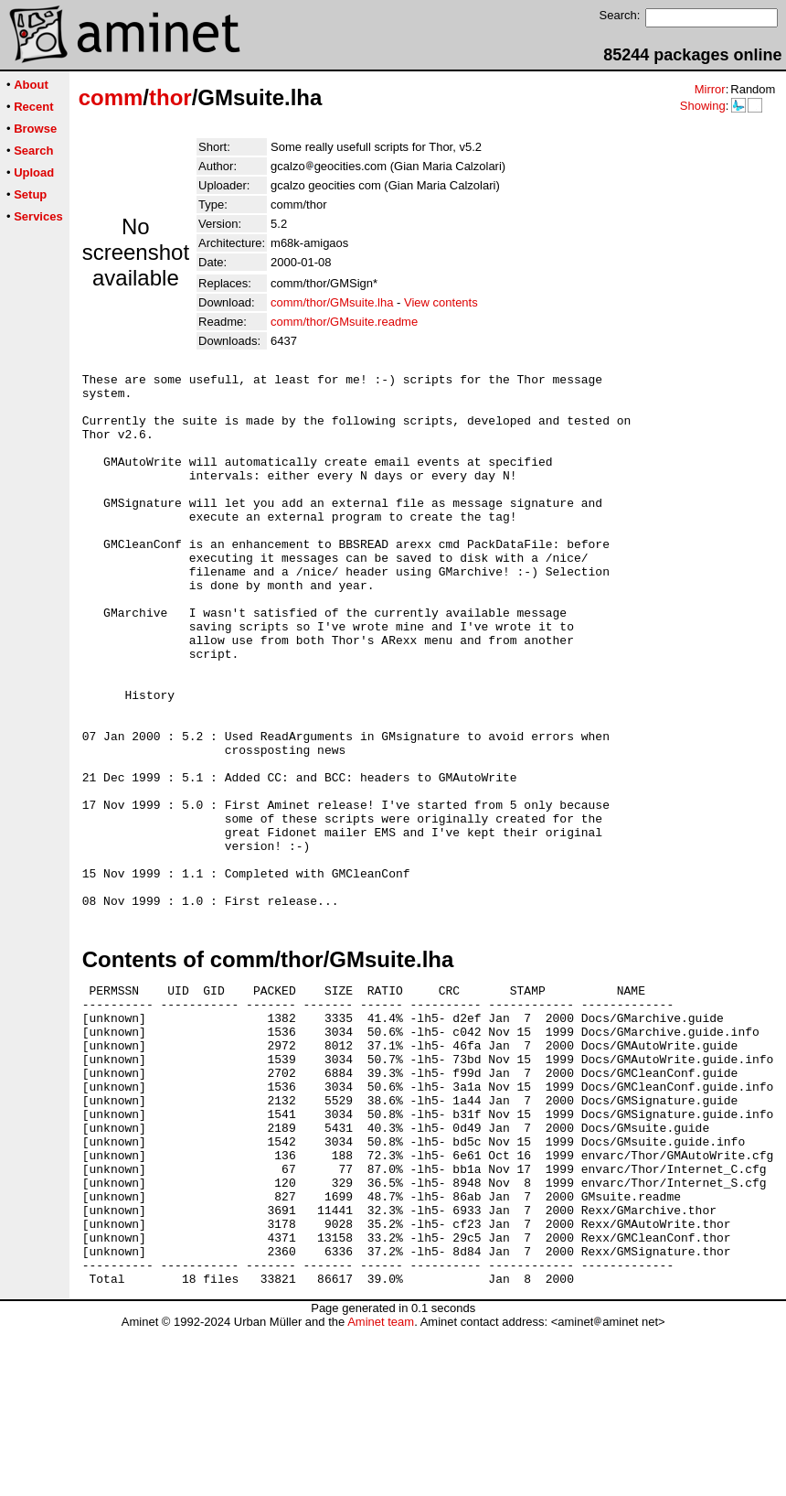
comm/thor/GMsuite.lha (332, 302)
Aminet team (380, 1489)
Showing (703, 106)
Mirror (710, 89)
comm (111, 97)
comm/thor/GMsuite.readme (344, 321)
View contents (441, 302)
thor (170, 97)
